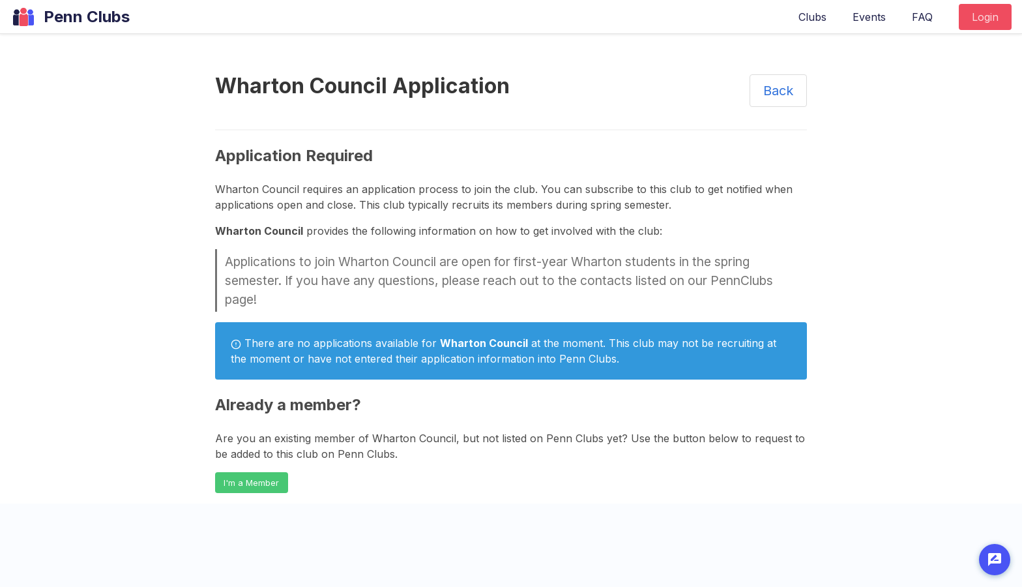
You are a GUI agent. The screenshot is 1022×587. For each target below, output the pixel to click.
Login (985, 16)
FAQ (922, 16)
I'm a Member (251, 483)
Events (869, 16)
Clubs (812, 16)
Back (778, 90)
